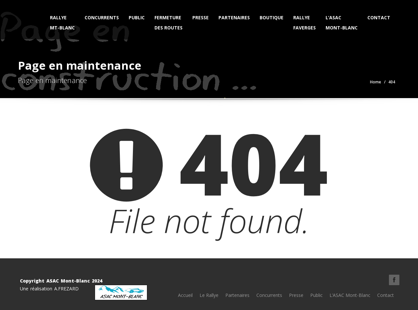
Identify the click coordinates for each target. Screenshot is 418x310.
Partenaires (234, 17)
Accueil (185, 295)
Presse (200, 17)
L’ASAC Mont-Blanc (342, 22)
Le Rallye (209, 295)
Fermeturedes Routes (168, 22)
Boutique (271, 17)
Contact (378, 17)
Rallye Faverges (304, 22)
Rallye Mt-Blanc (62, 22)
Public (137, 17)
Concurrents (102, 17)
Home (375, 82)
